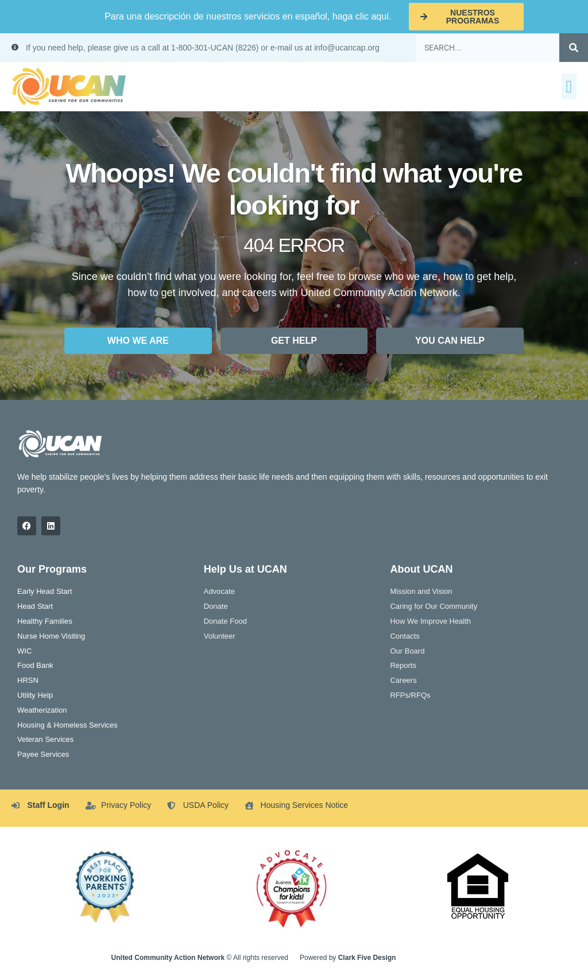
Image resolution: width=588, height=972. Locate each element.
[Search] (573, 47)
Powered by (348, 958)
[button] (569, 86)
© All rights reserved (199, 958)
